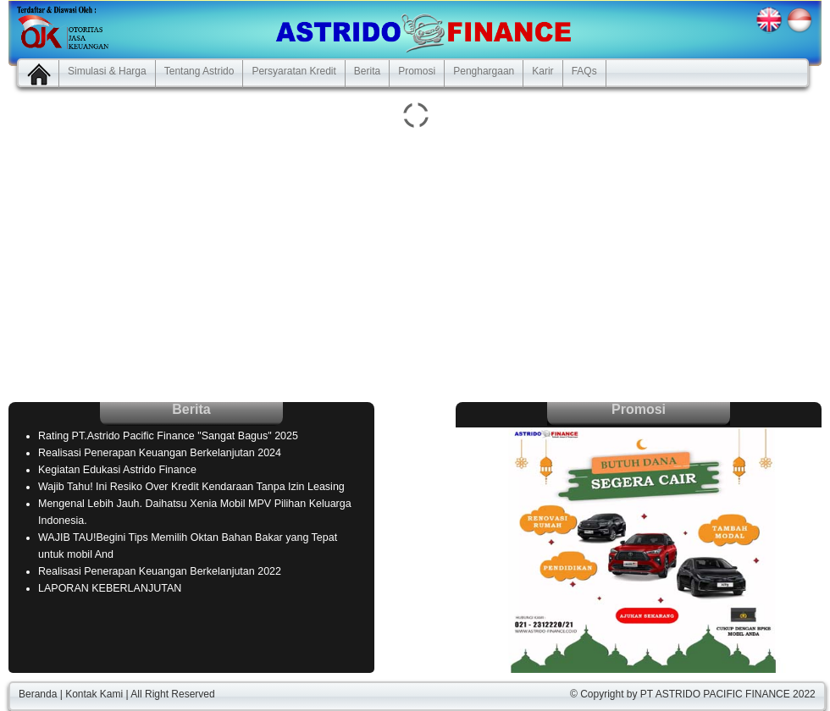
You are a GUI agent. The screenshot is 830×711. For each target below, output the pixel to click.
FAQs (584, 71)
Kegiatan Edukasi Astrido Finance (117, 470)
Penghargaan (483, 71)
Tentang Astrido (199, 71)
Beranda (38, 694)
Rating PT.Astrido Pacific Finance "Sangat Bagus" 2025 (168, 436)
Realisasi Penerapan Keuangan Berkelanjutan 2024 (159, 453)
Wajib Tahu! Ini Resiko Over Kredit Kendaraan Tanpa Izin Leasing (191, 487)
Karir (542, 71)
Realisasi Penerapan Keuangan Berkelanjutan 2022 (159, 571)
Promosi (416, 71)
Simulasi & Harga (107, 71)
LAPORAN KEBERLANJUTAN (109, 588)
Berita (367, 71)
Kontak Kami (94, 694)
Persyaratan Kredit (293, 71)
